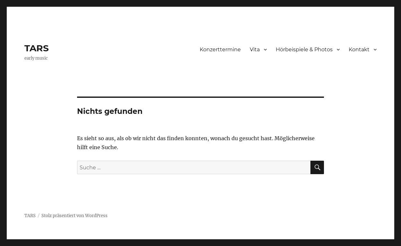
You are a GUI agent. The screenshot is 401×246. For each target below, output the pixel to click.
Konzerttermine (220, 50)
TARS (36, 48)
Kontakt (359, 50)
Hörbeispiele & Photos (304, 50)
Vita (255, 50)
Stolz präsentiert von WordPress (74, 215)
